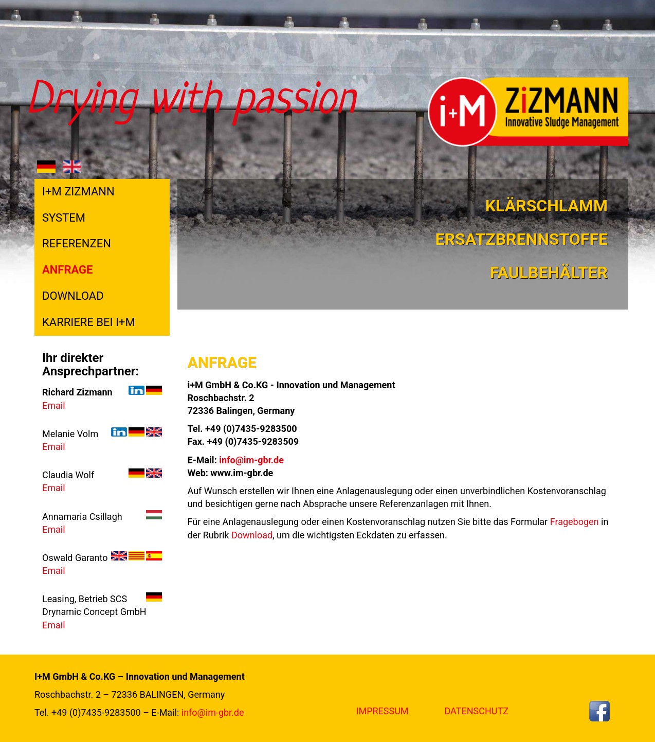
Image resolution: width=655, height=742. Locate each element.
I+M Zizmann (78, 191)
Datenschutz (476, 710)
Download (73, 295)
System (63, 217)
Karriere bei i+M (88, 322)
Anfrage (67, 269)
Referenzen (76, 243)
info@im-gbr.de (251, 460)
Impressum (382, 710)
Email (53, 405)
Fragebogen (574, 521)
